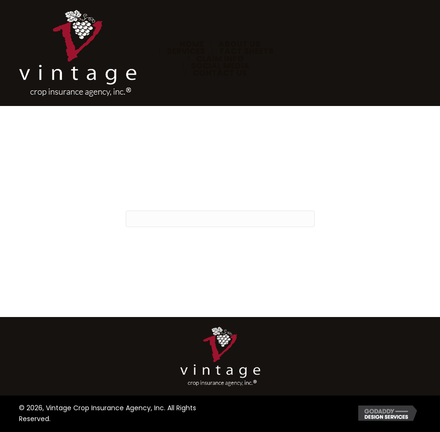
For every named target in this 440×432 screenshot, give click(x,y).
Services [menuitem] (186, 51)
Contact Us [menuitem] (220, 73)
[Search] (220, 219)
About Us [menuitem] (239, 44)
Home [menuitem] (192, 44)
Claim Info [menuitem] (220, 58)
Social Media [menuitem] (220, 66)
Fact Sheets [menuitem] (247, 51)
